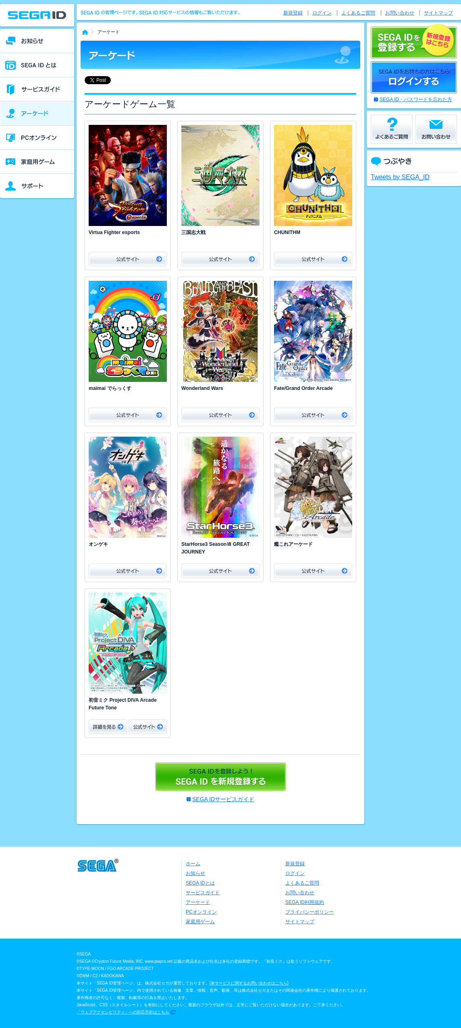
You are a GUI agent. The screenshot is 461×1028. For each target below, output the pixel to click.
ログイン (322, 13)
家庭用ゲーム (200, 921)
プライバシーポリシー (309, 912)
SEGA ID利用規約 (304, 902)
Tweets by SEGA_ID (400, 177)
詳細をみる (108, 726)
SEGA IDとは (200, 883)
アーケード (198, 902)
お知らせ (195, 873)
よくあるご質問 (358, 13)
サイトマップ (438, 13)
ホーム (193, 863)
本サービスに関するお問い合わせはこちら (249, 983)
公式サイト (128, 259)
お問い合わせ (399, 13)
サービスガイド (203, 892)
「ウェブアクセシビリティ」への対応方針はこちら (123, 1012)
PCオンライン (201, 912)
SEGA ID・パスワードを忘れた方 (416, 99)
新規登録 (293, 13)
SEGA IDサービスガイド (223, 799)
